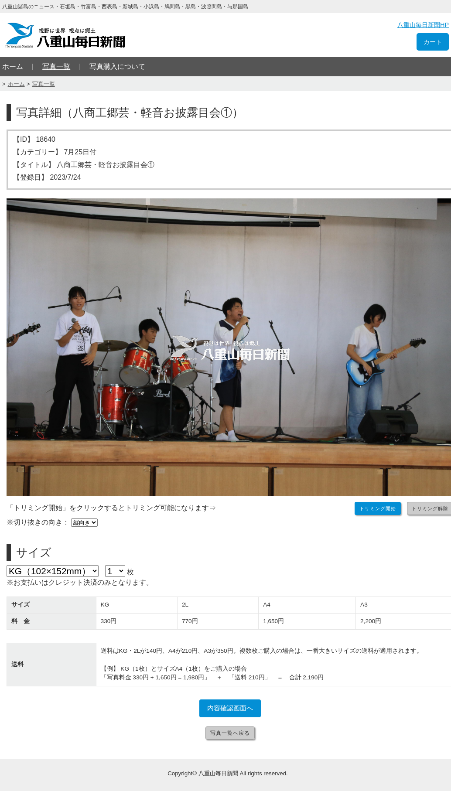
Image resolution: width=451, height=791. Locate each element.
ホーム (12, 66)
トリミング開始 (377, 508)
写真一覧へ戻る (230, 733)
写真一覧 (56, 66)
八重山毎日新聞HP (423, 24)
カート (433, 41)
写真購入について (117, 66)
